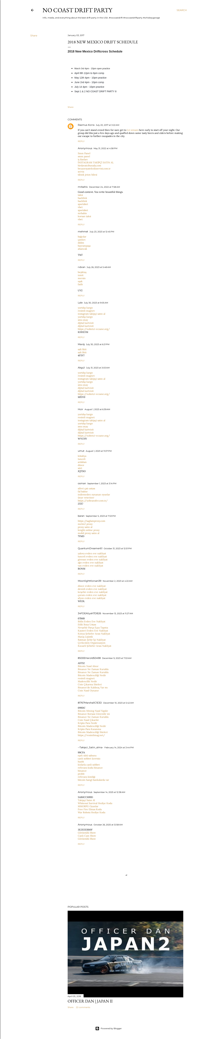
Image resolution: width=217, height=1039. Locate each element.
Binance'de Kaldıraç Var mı (93, 687)
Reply (81, 141)
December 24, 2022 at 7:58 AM (104, 187)
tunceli (81, 459)
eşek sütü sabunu (87, 755)
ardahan (82, 462)
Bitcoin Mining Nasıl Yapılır (93, 710)
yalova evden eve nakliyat (92, 553)
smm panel (84, 156)
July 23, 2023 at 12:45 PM (102, 231)
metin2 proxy (85, 524)
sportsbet (83, 204)
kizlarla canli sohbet (89, 764)
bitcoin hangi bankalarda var (93, 779)
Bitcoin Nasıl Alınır (88, 666)
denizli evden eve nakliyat (92, 588)
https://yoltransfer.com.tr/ (93, 500)
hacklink (82, 198)
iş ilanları (83, 159)
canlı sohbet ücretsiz (89, 758)
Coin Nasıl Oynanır (88, 690)
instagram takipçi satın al (91, 313)
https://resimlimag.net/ (91, 735)
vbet (80, 207)
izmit (80, 275)
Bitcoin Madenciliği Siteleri (93, 732)
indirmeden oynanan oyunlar (94, 494)
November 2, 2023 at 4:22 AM (117, 581)
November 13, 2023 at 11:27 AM (118, 613)
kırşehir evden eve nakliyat (92, 592)
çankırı (81, 239)
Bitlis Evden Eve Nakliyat (91, 621)
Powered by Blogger (108, 1028)
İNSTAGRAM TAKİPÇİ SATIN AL (96, 162)
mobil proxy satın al (88, 533)
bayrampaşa (84, 245)
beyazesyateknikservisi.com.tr (94, 168)
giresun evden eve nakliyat (92, 559)
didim (81, 242)
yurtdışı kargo (85, 307)
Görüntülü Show (87, 832)
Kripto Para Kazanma (89, 729)
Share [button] (33, 35)
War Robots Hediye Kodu (91, 812)
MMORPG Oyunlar (88, 806)
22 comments (83, 1007)
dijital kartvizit (86, 322)
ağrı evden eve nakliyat (90, 562)
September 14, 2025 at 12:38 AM (109, 792)
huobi (81, 761)
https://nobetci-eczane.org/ (94, 329)
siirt (80, 468)
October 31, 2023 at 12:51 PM (118, 548)
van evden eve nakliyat (90, 565)
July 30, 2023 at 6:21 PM (97, 344)
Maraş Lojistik (85, 636)
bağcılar (82, 236)
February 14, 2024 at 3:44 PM (119, 747)
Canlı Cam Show (87, 835)
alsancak (82, 248)
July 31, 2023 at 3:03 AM (98, 367)
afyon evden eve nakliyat (91, 598)
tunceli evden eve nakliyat (92, 556)
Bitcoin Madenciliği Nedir (92, 675)
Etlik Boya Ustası (87, 624)
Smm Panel (84, 153)
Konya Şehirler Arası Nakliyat (94, 633)
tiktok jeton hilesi (87, 174)
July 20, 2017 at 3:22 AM (107, 125)
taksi (80, 194)
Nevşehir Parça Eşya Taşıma (93, 627)
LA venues (132, 130)
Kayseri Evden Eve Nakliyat (93, 630)
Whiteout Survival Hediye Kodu (95, 803)
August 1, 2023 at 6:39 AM (97, 409)
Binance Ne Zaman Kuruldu (93, 669)
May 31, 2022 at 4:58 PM (105, 148)
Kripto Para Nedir (87, 723)
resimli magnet (86, 310)
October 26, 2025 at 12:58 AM (108, 824)
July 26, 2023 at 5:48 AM (99, 267)
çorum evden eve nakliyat (92, 595)
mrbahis (83, 186)
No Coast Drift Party (77, 10)
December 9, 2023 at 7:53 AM (116, 658)
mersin (82, 278)
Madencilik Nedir (87, 681)
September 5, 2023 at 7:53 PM (101, 516)
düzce (81, 465)
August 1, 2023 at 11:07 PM (99, 451)
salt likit (82, 349)
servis (81, 171)
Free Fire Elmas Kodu (90, 809)
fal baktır (83, 491)
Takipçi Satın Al (86, 800)
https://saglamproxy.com (91, 520)
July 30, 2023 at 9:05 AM (96, 302)
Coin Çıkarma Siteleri (90, 684)
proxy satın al (85, 527)
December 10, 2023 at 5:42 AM (118, 703)
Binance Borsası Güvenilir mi (94, 713)
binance (82, 770)
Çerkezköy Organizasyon (91, 642)
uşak (80, 281)
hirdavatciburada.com (89, 165)
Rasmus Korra (86, 124)
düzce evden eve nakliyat (92, 585)
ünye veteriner (86, 497)
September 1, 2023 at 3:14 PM (101, 483)
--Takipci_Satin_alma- (90, 747)
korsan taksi (84, 216)
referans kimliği (86, 776)
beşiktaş (82, 272)
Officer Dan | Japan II (90, 1001)
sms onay (83, 319)
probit (81, 773)
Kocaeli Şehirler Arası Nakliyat (94, 645)
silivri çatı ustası (86, 488)
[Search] (182, 10)
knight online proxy (89, 530)
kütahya (82, 455)
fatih (80, 284)
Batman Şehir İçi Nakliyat (92, 639)
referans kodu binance (90, 767)
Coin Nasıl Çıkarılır (88, 719)
